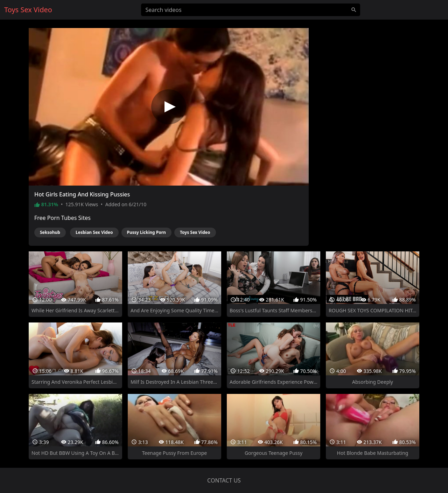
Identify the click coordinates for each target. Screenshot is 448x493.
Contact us (224, 480)
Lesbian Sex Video (94, 232)
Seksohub (50, 232)
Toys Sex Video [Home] (28, 9)
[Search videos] (250, 9)
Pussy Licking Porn (146, 232)
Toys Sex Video (195, 232)
